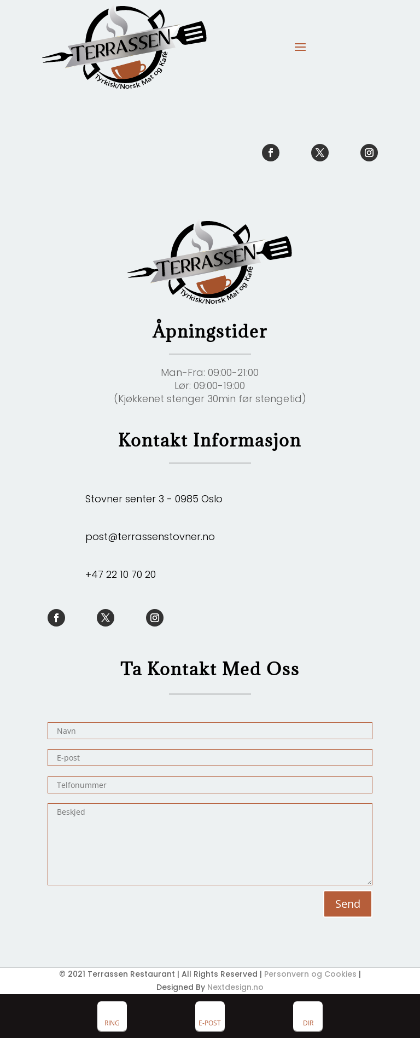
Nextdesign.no (235, 987)
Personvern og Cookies (310, 974)
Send (347, 903)
